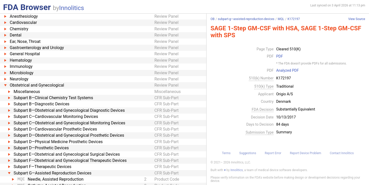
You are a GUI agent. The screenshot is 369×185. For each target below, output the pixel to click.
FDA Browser (27, 7)
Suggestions (247, 153)
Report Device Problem (305, 153)
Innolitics (71, 8)
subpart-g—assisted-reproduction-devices (246, 19)
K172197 (294, 19)
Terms (226, 153)
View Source (356, 19)
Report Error (273, 153)
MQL (281, 19)
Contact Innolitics (342, 153)
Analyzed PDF (287, 71)
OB (212, 19)
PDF (279, 56)
